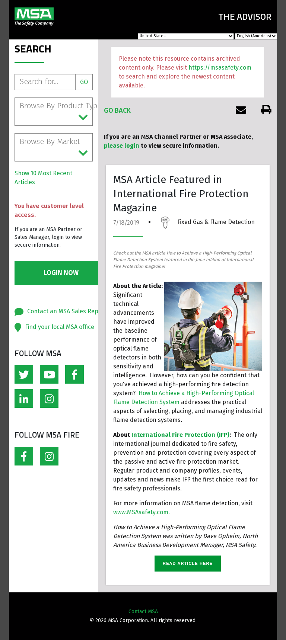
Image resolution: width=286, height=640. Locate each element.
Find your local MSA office (59, 326)
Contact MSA (143, 611)
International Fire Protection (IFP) (180, 434)
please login (121, 145)
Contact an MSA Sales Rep (62, 311)
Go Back (117, 110)
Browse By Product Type (56, 112)
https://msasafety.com (219, 67)
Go (84, 82)
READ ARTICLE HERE (188, 563)
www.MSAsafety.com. (141, 512)
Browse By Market (53, 148)
